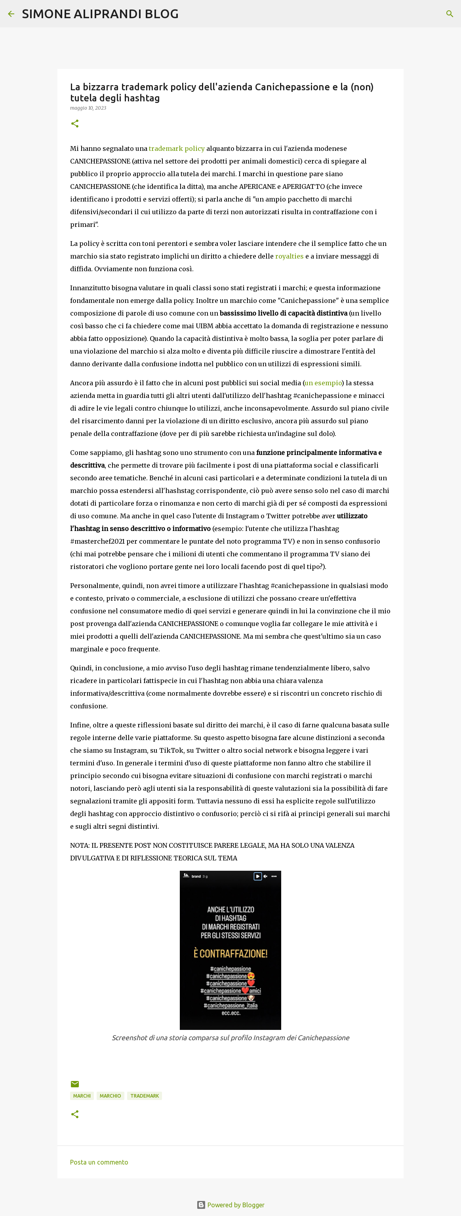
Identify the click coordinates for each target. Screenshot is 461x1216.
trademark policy (177, 148)
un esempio (323, 383)
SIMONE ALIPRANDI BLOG (100, 13)
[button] (75, 124)
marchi (82, 1095)
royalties (289, 256)
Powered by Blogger (230, 1204)
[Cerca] (189, 13)
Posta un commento (99, 1162)
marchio (110, 1095)
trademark (144, 1095)
